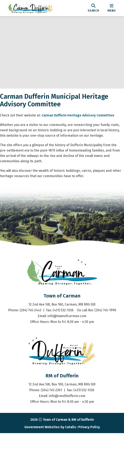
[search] (93, 8)
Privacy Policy (89, 449)
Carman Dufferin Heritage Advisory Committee (82, 119)
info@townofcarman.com (67, 338)
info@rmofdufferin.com (67, 418)
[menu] (111, 8)
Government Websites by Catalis (50, 449)
